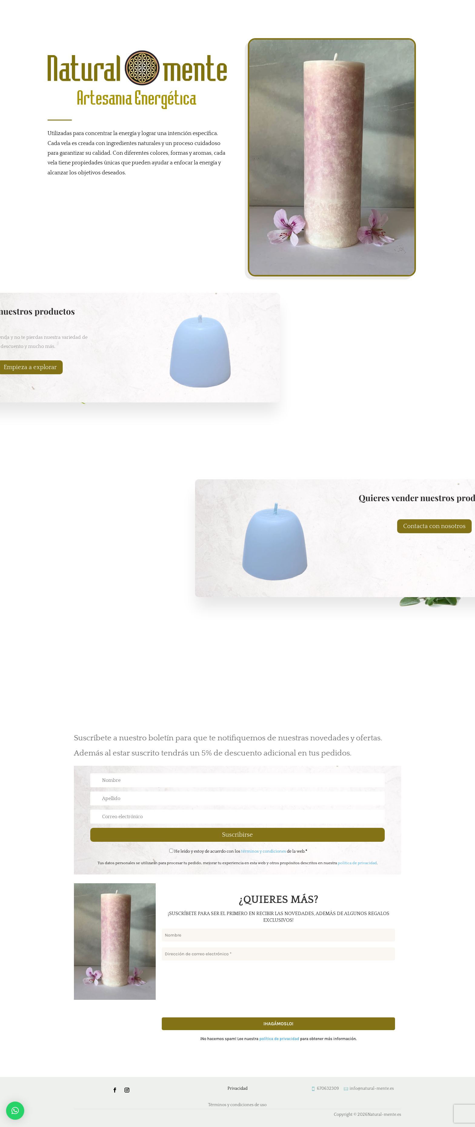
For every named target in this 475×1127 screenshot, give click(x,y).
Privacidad (237, 1088)
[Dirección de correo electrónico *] (278, 954)
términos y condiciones (263, 851)
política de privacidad (357, 863)
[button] (15, 1111)
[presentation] (186, 988)
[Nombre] (278, 935)
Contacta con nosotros (434, 526)
